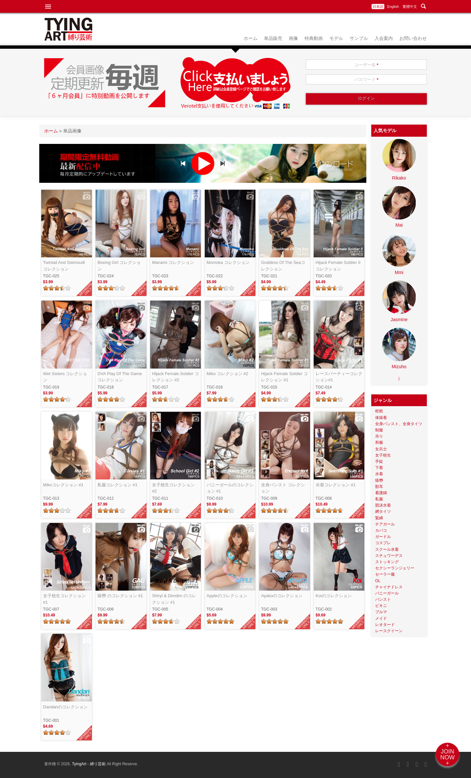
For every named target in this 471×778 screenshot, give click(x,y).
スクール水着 (387, 549)
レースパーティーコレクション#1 (339, 377)
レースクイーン (389, 631)
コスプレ (383, 543)
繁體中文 (410, 7)
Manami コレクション (173, 262)
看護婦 (381, 493)
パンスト (383, 599)
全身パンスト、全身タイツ (398, 424)
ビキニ (381, 605)
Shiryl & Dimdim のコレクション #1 (174, 599)
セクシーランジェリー (394, 568)
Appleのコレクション (227, 595)
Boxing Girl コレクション (119, 265)
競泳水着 (383, 505)
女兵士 (381, 449)
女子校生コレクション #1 (66, 599)
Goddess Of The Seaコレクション (283, 265)
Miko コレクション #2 (227, 373)
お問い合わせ (413, 38)
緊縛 (379, 518)
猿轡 (379, 480)
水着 (379, 474)
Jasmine (399, 319)
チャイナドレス (389, 587)
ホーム (250, 38)
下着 (379, 467)
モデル (336, 38)
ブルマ (381, 612)
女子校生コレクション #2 (175, 488)
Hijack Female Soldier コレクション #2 (175, 377)
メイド (381, 618)
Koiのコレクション (334, 595)
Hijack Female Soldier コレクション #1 (284, 377)
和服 (379, 442)
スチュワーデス (389, 555)
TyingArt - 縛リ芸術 (89, 764)
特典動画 (314, 38)
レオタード (385, 624)
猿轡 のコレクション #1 (120, 595)
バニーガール (387, 593)
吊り (379, 436)
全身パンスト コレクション (283, 488)
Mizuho (399, 366)
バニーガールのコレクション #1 (230, 488)
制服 (379, 430)
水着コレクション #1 (336, 484)
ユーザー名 (366, 64)
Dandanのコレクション (65, 706)
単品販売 (273, 38)
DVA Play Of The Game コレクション (119, 377)
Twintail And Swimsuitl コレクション (64, 265)
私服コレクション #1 (117, 484)
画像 (293, 38)
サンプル (359, 38)
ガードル (383, 536)
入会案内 (384, 38)
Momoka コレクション (228, 262)
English (393, 7)
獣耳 (379, 486)
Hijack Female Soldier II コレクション (338, 265)
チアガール (385, 524)
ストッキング (387, 562)
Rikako (399, 178)
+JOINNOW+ (447, 754)
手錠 (379, 461)
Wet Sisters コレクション (65, 377)
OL (377, 581)
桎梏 (379, 411)
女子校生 (383, 455)
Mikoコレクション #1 (63, 484)
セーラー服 (385, 574)
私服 (379, 499)
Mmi (399, 272)
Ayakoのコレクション (282, 595)
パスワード (366, 79)
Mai (399, 225)
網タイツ (383, 511)
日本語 (378, 7)
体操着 (381, 417)
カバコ (381, 530)
